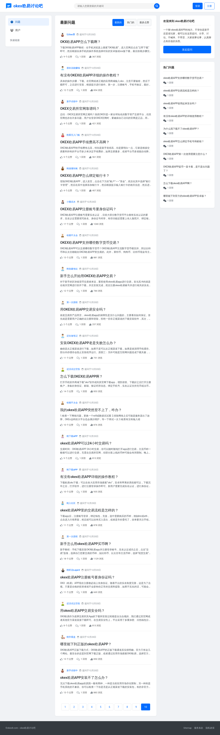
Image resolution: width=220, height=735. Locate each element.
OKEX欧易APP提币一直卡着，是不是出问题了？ (186, 168)
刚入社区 (71, 503)
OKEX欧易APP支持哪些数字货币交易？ (90, 242)
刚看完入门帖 (73, 135)
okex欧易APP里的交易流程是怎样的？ (89, 510)
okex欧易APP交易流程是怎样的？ (181, 90)
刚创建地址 (72, 269)
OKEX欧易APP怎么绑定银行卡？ (84, 175)
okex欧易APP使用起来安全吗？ (180, 103)
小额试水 (71, 202)
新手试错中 (72, 101)
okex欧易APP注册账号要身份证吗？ (87, 577)
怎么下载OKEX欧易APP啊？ (81, 376)
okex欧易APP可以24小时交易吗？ (86, 443)
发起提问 (187, 49)
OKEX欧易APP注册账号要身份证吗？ (88, 209)
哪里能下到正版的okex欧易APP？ (86, 644)
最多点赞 (144, 22)
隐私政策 (210, 728)
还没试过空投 (73, 369)
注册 (209, 6)
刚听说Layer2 (73, 570)
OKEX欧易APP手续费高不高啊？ (84, 142)
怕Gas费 (71, 34)
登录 (197, 6)
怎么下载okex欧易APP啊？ (177, 183)
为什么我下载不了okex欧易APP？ (181, 128)
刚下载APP (72, 436)
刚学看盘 (71, 637)
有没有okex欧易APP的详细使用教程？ (183, 116)
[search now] (157, 6)
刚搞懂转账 (72, 168)
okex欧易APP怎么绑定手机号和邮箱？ (183, 141)
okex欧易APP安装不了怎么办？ (84, 678)
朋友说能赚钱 (73, 68)
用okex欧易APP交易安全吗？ (82, 611)
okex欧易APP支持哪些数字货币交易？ (183, 78)
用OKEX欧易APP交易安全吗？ (83, 309)
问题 (15, 21)
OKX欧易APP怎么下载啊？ (80, 42)
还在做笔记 (72, 336)
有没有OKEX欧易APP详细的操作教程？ (90, 75)
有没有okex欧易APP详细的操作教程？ (89, 477)
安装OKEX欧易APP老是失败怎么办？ (88, 343)
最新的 (118, 22)
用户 (15, 30)
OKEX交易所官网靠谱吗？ (79, 108)
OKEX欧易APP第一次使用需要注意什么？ (185, 154)
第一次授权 (72, 302)
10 (145, 707)
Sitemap (187, 728)
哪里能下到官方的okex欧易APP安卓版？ (184, 196)
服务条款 (198, 728)
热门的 (130, 22)
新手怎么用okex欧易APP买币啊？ (86, 544)
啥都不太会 (72, 235)
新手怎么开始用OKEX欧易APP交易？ (88, 276)
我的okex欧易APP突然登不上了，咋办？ (91, 410)
